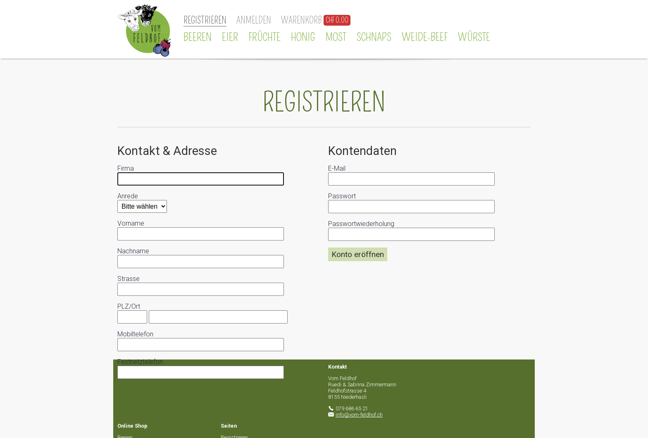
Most (336, 37)
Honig (303, 37)
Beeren (197, 37)
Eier (230, 37)
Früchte (264, 37)
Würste (474, 37)
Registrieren (204, 20)
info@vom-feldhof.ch (359, 415)
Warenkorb (301, 20)
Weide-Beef (425, 37)
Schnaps (374, 37)
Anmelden (253, 20)
